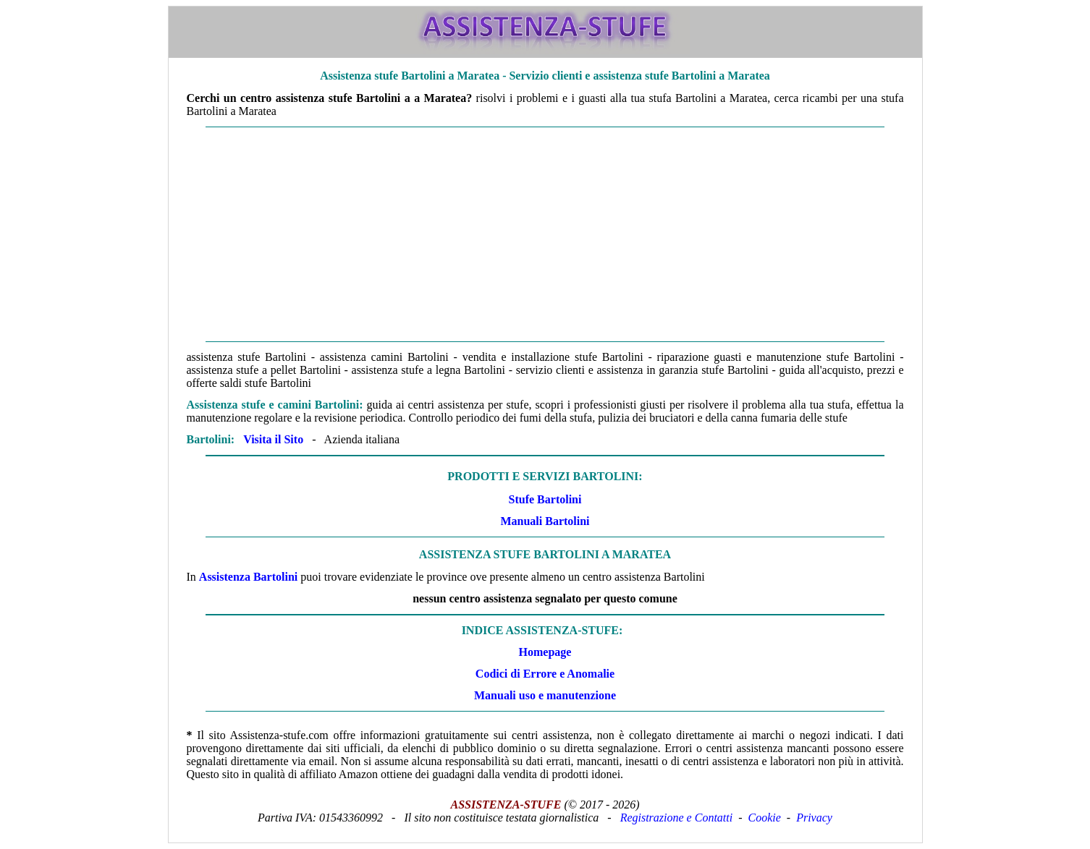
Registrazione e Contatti (676, 817)
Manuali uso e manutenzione (545, 695)
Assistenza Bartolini (248, 577)
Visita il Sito (273, 439)
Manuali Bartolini (544, 521)
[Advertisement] (545, 234)
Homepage (545, 652)
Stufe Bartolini (545, 499)
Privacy (814, 817)
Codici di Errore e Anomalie (545, 673)
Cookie (764, 817)
